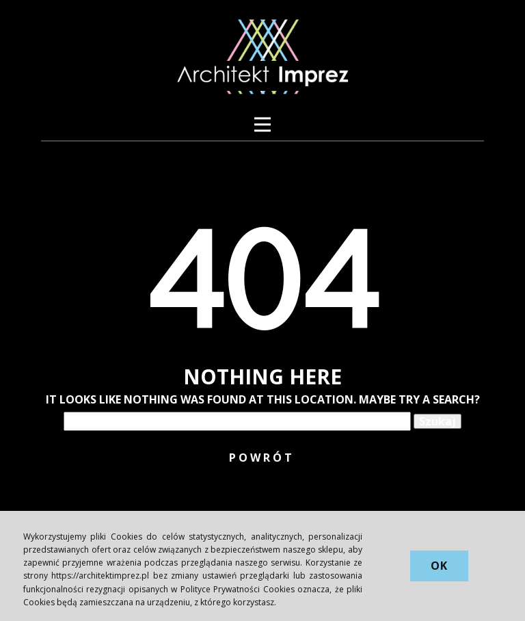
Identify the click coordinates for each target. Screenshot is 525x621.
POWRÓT (262, 457)
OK (439, 565)
